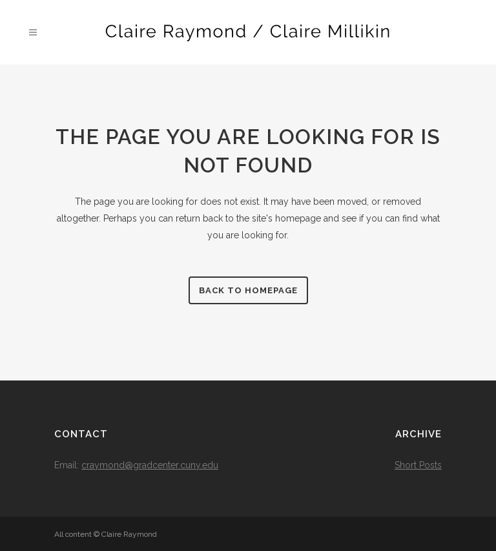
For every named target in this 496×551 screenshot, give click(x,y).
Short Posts (418, 465)
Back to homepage (248, 290)
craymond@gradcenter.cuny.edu (149, 465)
